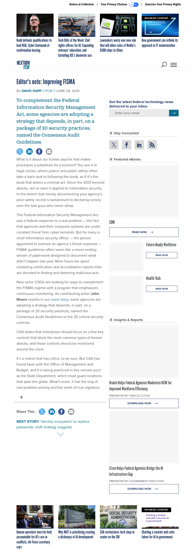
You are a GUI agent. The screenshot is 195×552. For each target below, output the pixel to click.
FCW (48, 90)
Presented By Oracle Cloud (129, 396)
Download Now (144, 403)
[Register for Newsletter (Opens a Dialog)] (174, 113)
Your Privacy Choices (119, 5)
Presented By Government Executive (136, 481)
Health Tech (153, 278)
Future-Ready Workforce (161, 244)
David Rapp (32, 90)
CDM (112, 222)
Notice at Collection (81, 4)
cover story (59, 299)
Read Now (144, 232)
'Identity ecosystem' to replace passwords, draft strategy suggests (53, 424)
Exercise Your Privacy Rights (163, 4)
